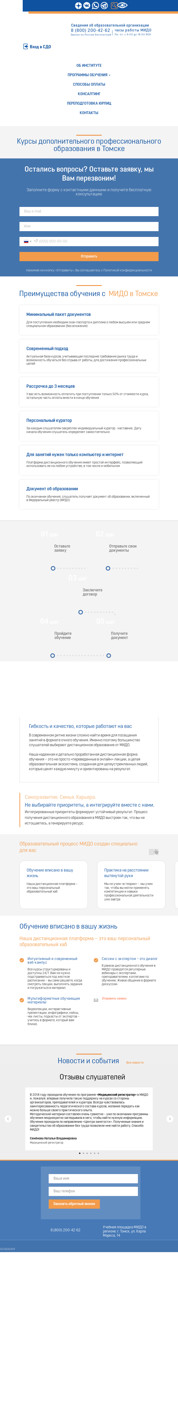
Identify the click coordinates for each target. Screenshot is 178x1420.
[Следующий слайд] (169, 1118)
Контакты (89, 113)
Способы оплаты (89, 85)
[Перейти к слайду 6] (98, 1153)
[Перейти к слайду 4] (91, 1153)
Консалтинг (89, 94)
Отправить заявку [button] (114, 998)
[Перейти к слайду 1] (79, 1153)
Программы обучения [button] (88, 75)
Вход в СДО (40, 47)
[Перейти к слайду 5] (94, 1153)
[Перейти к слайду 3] (87, 1153)
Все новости (135, 1063)
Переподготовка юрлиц (89, 104)
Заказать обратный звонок (74, 1204)
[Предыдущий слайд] (8, 1118)
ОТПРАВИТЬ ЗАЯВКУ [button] (33, 37)
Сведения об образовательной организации (110, 25)
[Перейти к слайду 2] (83, 1153)
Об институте (89, 66)
